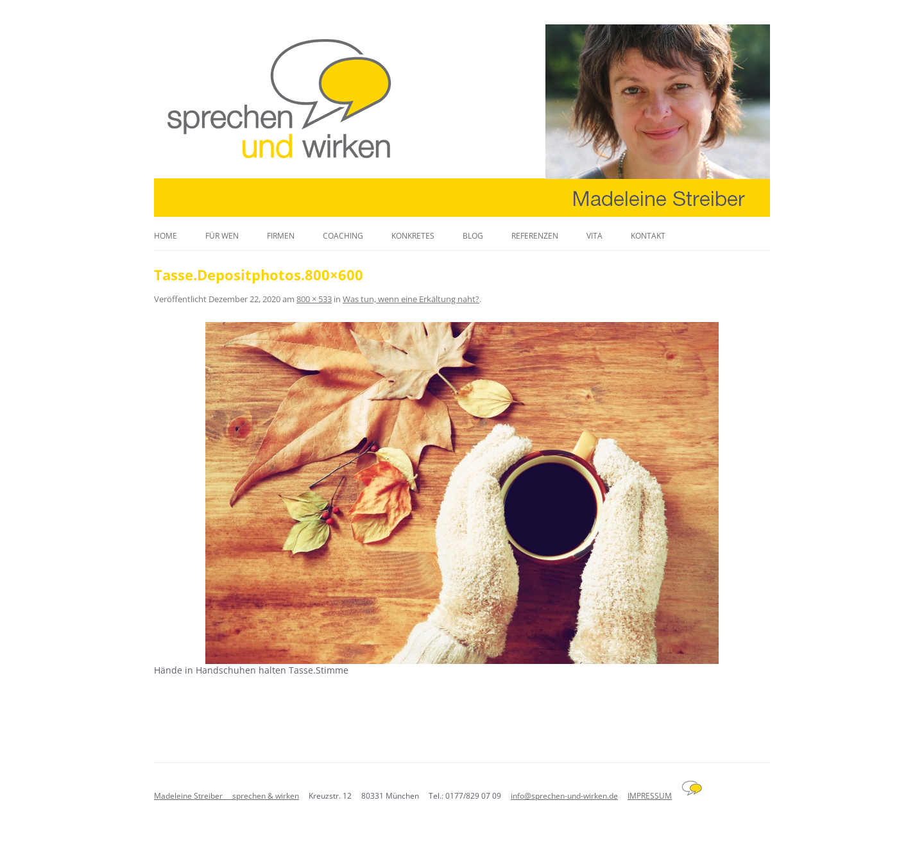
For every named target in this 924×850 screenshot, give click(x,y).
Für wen (222, 235)
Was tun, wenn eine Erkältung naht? (411, 299)
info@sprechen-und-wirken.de (564, 795)
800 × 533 (314, 299)
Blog (473, 235)
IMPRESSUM (650, 795)
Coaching (343, 235)
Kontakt (648, 235)
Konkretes (412, 235)
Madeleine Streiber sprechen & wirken (226, 795)
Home (165, 235)
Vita (594, 235)
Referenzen (534, 235)
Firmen (281, 235)
